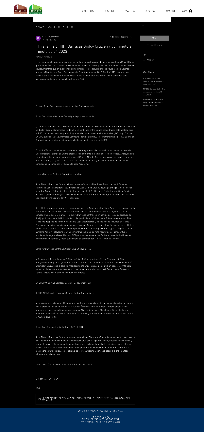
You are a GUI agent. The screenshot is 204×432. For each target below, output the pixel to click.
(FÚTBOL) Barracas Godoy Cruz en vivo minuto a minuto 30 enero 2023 (154, 92)
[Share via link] (53, 379)
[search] (154, 26)
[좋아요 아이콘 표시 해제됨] (37, 379)
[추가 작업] (133, 37)
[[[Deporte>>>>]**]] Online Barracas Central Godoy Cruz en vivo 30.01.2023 (153, 81)
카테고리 (40, 26)
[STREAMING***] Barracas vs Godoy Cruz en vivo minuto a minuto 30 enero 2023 (153, 103)
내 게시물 (68, 26)
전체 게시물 (54, 26)
